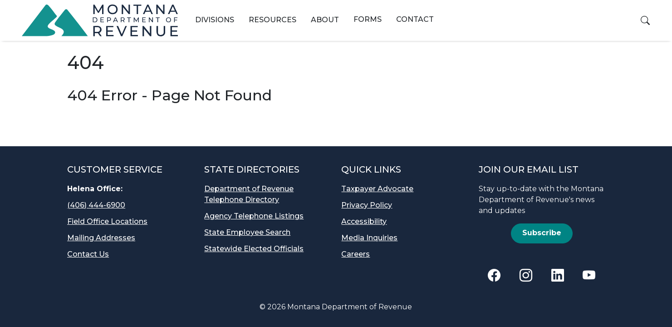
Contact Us (88, 254)
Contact (415, 19)
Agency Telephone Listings (254, 216)
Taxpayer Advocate (377, 188)
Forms (367, 19)
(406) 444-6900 (96, 205)
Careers (355, 254)
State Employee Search (247, 232)
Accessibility (364, 221)
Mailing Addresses (101, 237)
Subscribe (541, 232)
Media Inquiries (369, 237)
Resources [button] (272, 19)
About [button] (325, 19)
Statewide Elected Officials (254, 248)
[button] (645, 20)
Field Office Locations (107, 221)
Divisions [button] (214, 19)
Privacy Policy (366, 205)
